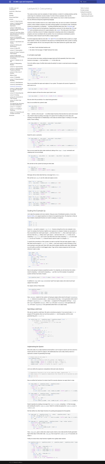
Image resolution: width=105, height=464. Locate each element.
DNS (73, 28)
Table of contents (84, 8)
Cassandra (69, 26)
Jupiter (58, 30)
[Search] (88, 1)
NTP (28, 30)
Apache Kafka (30, 216)
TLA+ (49, 39)
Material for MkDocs (18, 462)
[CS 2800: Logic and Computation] (10, 1)
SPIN (54, 39)
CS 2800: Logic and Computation (13, 9)
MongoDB (30, 28)
